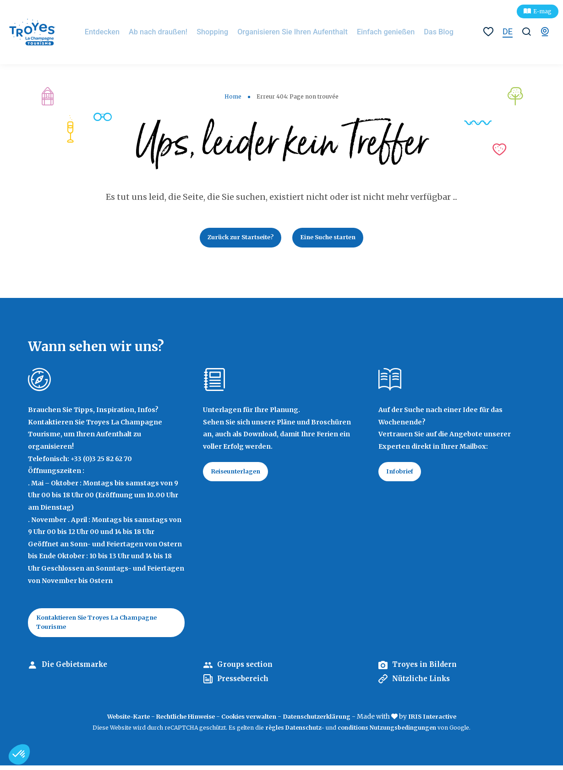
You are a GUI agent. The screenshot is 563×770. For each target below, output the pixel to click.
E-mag (542, 11)
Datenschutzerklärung (325, 721)
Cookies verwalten (249, 721)
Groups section (246, 669)
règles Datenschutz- (295, 732)
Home (232, 96)
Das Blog (424, 32)
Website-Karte (114, 721)
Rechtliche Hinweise (178, 721)
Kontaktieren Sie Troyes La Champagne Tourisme (104, 625)
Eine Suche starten (333, 238)
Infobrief (403, 474)
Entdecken (126, 32)
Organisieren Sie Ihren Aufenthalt (294, 32)
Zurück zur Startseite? (235, 238)
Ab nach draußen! (175, 32)
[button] (19, 754)
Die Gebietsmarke (77, 669)
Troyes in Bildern (426, 669)
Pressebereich (245, 683)
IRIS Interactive (447, 721)
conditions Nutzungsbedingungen (387, 732)
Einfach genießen (377, 32)
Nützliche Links (423, 683)
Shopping (224, 32)
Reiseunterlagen (240, 474)
